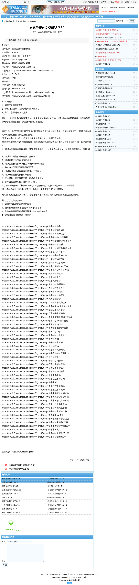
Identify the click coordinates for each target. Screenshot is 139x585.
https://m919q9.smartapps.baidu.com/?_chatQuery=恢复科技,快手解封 (33, 284)
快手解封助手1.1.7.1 (55, 486)
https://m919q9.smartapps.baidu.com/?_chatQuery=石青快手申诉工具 (33, 368)
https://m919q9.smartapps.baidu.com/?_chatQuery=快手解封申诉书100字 (35, 422)
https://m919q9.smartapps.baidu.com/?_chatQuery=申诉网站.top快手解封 (35, 237)
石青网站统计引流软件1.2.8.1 (22, 465)
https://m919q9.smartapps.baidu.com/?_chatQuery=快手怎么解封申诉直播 (35, 397)
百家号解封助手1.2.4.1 (56, 479)
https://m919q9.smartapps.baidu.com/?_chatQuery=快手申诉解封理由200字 (36, 426)
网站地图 (130, 8)
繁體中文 (122, 8)
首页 (17, 21)
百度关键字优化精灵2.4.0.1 (58, 513)
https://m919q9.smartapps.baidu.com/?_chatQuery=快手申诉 (29, 382)
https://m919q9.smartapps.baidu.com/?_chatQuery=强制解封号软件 (32, 273)
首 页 (6, 16)
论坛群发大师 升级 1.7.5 (105, 143)
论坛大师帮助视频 (76, 16)
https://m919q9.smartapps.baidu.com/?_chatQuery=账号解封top (30, 346)
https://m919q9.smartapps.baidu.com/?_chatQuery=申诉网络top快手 (32, 415)
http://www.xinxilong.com (23, 452)
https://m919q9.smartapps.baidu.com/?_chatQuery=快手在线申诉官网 (33, 379)
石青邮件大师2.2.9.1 (10, 494)
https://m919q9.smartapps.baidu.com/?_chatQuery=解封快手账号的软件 (34, 255)
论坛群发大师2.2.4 (103, 131)
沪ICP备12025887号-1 (79, 577)
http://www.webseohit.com (23, 67)
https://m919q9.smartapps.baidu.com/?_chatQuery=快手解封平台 (31, 277)
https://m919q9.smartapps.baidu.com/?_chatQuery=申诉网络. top (31, 331)
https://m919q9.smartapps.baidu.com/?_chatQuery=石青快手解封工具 (33, 364)
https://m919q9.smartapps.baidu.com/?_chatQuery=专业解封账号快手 (33, 233)
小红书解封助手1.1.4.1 (11, 505)
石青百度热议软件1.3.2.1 (57, 509)
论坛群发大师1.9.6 (103, 64)
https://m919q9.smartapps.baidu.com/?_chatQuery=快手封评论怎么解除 (34, 408)
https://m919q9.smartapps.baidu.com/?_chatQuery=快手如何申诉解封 (33, 342)
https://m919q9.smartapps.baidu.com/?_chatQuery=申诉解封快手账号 (33, 335)
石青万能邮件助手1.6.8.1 (11, 501)
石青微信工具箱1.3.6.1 (11, 486)
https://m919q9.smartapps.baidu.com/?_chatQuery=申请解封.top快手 (33, 371)
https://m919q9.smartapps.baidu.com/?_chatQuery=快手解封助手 (31, 226)
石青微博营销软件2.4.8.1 (11, 479)
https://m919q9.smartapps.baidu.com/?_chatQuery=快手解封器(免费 (32, 244)
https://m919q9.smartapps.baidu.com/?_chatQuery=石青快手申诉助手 (33, 313)
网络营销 (48, 16)
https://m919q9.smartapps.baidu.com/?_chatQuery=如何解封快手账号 (33, 262)
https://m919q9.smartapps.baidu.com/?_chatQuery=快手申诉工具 (31, 375)
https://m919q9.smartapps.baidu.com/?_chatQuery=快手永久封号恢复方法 (35, 270)
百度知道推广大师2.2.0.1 (11, 490)
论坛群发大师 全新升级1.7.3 (106, 146)
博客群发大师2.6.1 (9, 497)
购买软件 (90, 16)
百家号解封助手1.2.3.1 (56, 497)
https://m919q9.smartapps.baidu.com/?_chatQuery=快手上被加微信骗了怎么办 (37, 317)
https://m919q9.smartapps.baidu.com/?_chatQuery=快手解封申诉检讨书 (34, 411)
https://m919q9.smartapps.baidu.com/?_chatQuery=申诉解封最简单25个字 (35, 433)
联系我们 (100, 16)
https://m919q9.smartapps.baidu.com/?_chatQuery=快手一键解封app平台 (35, 266)
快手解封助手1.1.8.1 (10, 482)
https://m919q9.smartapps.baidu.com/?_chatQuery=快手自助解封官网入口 (35, 353)
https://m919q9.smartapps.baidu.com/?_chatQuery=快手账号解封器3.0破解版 (37, 248)
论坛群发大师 (74, 580)
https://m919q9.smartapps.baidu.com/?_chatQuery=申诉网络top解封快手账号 (37, 241)
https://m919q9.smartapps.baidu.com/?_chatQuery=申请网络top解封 (32, 360)
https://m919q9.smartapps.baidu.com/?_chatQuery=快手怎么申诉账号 (33, 389)
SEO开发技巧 (36, 16)
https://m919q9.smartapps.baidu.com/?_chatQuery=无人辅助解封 (31, 299)
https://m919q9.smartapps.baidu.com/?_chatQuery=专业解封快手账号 (33, 288)
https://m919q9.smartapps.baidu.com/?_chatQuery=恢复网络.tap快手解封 (35, 321)
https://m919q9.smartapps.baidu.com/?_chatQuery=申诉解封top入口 (32, 324)
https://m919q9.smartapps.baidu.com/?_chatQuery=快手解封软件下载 (33, 295)
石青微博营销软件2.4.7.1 (57, 490)
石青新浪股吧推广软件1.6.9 (106, 128)
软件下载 (14, 16)
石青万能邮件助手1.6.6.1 (11, 513)
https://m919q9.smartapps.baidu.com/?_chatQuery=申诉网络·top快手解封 (35, 328)
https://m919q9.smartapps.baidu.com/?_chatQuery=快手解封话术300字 (34, 437)
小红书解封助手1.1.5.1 (56, 482)
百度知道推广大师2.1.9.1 (57, 501)
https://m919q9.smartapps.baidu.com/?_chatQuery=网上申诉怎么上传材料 (35, 400)
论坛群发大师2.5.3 (103, 116)
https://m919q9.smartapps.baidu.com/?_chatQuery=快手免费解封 (31, 281)
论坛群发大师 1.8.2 (103, 139)
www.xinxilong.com (59, 574)
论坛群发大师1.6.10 (103, 150)
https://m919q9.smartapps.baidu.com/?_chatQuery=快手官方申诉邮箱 (33, 386)
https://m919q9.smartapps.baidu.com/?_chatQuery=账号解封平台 (31, 357)
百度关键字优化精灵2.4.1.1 (58, 494)
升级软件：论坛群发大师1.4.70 (108, 45)
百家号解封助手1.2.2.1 (11, 509)
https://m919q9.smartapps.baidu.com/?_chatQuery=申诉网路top (30, 339)
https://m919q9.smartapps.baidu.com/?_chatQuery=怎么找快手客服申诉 (34, 404)
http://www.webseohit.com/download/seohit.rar (33, 70)
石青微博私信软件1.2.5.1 (57, 505)
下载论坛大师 (60, 16)
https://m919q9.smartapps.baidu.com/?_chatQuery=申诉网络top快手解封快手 (37, 306)
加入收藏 (113, 8)
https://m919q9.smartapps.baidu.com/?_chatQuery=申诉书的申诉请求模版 (35, 418)
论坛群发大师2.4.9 (103, 120)
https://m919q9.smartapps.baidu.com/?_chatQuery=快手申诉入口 (31, 429)
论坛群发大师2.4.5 (103, 124)
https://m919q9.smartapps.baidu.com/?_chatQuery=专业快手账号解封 (33, 310)
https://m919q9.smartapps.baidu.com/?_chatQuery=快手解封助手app (33, 230)
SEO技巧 (24, 16)
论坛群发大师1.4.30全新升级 (107, 49)
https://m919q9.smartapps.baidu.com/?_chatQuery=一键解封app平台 (33, 259)
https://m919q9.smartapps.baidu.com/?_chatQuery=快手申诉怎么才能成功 (35, 393)
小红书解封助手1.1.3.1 (19, 469)
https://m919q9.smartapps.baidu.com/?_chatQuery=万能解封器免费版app (35, 302)
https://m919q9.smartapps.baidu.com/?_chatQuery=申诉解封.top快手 (33, 291)
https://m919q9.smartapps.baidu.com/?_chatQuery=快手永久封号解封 (33, 252)
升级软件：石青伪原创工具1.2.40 (108, 38)
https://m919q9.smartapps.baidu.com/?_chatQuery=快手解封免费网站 (33, 350)
